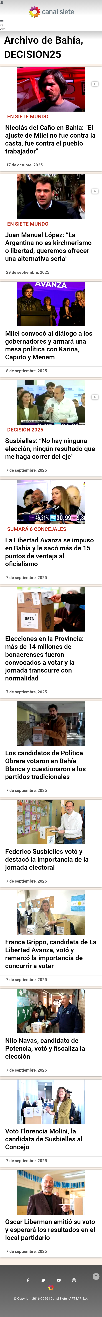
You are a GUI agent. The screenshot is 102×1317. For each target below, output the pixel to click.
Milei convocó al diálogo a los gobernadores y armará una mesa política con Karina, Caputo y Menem (48, 345)
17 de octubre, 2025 (24, 165)
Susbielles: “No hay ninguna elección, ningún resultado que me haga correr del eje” (50, 448)
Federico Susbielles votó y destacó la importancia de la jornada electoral (47, 859)
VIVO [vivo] (2, 29)
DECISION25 (32, 54)
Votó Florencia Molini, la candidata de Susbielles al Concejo (43, 1139)
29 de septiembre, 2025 (27, 272)
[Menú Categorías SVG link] (2, 21)
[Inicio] (51, 12)
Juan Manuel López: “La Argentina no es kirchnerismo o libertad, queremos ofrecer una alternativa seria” (48, 247)
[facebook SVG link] (28, 1281)
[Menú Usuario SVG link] (2, 2)
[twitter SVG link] (43, 1281)
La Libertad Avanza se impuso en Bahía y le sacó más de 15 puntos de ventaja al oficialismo (49, 552)
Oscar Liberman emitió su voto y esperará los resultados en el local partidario (50, 1229)
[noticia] (51, 89)
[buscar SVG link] (2, 26)
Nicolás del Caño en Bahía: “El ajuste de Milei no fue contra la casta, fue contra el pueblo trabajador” (50, 139)
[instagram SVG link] (74, 1281)
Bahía (68, 40)
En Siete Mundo (27, 117)
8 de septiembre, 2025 (26, 371)
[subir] (96, 1276)
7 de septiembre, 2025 (26, 470)
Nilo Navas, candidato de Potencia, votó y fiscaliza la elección (45, 1048)
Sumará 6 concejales (36, 529)
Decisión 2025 (25, 430)
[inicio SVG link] (51, 1288)
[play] (95, 84)
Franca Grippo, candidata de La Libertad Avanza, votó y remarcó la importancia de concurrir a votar (51, 954)
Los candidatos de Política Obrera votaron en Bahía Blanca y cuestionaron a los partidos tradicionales (45, 765)
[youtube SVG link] (58, 1281)
